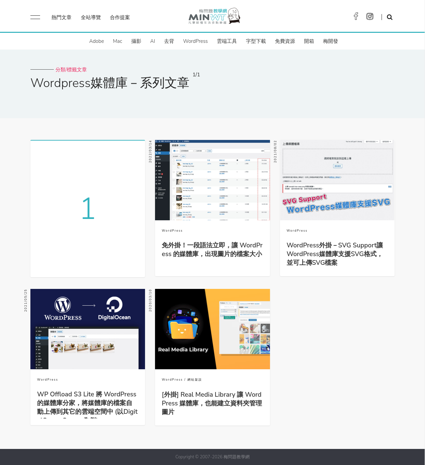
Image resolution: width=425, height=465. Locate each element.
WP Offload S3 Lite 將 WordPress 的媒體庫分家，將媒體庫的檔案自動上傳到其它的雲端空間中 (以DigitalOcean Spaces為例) (87, 407)
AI (152, 41)
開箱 (309, 41)
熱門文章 (61, 17)
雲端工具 (227, 41)
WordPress (195, 41)
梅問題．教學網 (214, 17)
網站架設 (194, 380)
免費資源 (285, 41)
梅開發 (330, 41)
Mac (117, 41)
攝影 (136, 41)
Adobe (96, 41)
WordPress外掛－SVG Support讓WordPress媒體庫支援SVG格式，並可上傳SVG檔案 (335, 254)
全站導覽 (91, 17)
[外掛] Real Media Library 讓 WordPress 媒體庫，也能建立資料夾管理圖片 (212, 403)
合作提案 (120, 17)
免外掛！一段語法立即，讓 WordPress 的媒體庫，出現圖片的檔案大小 (212, 249)
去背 (169, 41)
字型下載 (256, 41)
